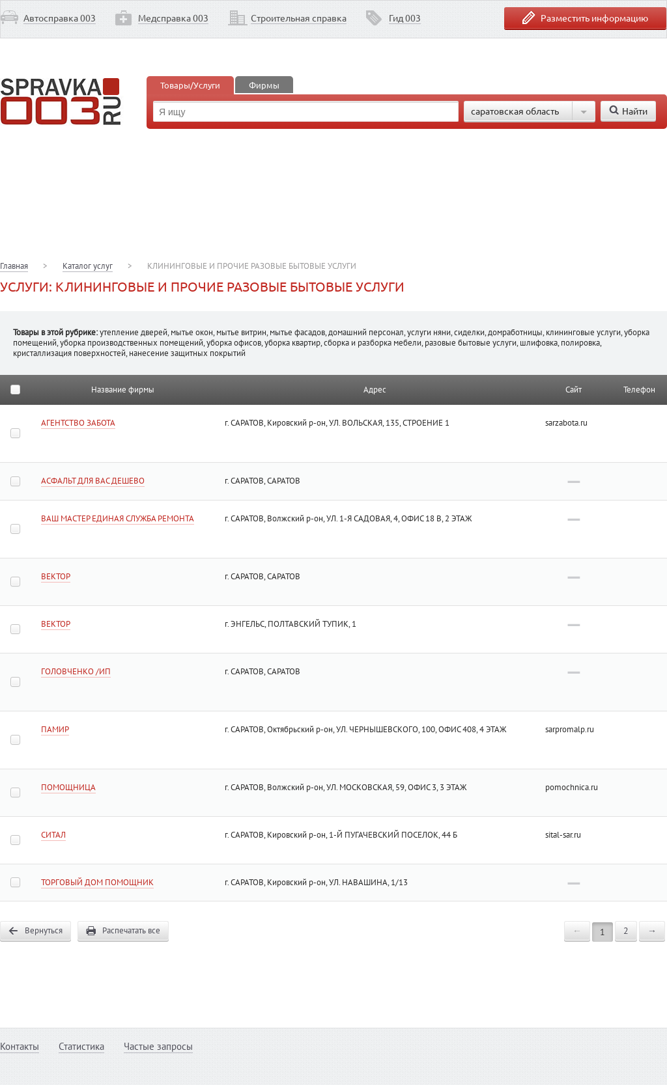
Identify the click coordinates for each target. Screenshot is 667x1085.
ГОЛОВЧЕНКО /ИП (76, 671)
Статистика (81, 1046)
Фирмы (264, 84)
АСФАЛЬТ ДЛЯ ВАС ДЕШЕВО (93, 480)
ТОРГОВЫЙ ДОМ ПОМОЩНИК (97, 882)
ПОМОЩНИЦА (68, 787)
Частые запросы (158, 1046)
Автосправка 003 (59, 17)
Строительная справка (299, 17)
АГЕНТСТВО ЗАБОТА (78, 422)
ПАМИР (55, 729)
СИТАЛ (53, 834)
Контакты (19, 1046)
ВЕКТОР (55, 576)
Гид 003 (405, 17)
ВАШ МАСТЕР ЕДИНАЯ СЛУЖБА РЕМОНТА (117, 518)
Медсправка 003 (173, 17)
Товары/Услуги (190, 84)
